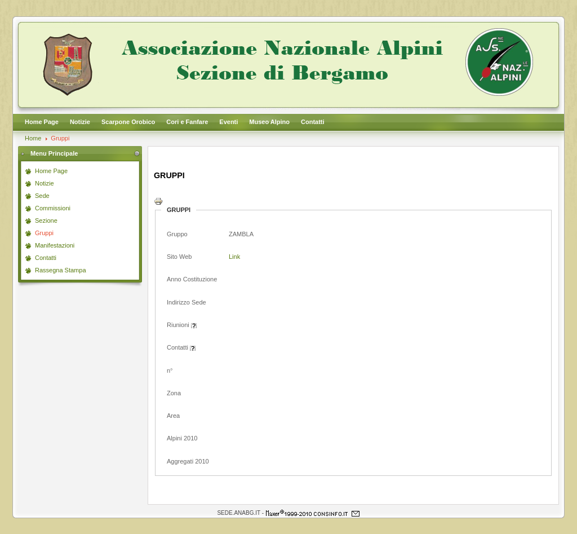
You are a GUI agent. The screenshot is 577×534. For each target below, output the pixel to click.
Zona (174, 393)
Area (173, 415)
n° (170, 370)
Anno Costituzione (192, 279)
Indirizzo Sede (186, 302)
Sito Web (179, 256)
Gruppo (177, 234)
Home (33, 138)
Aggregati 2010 (188, 461)
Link (234, 256)
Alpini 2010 (182, 438)
